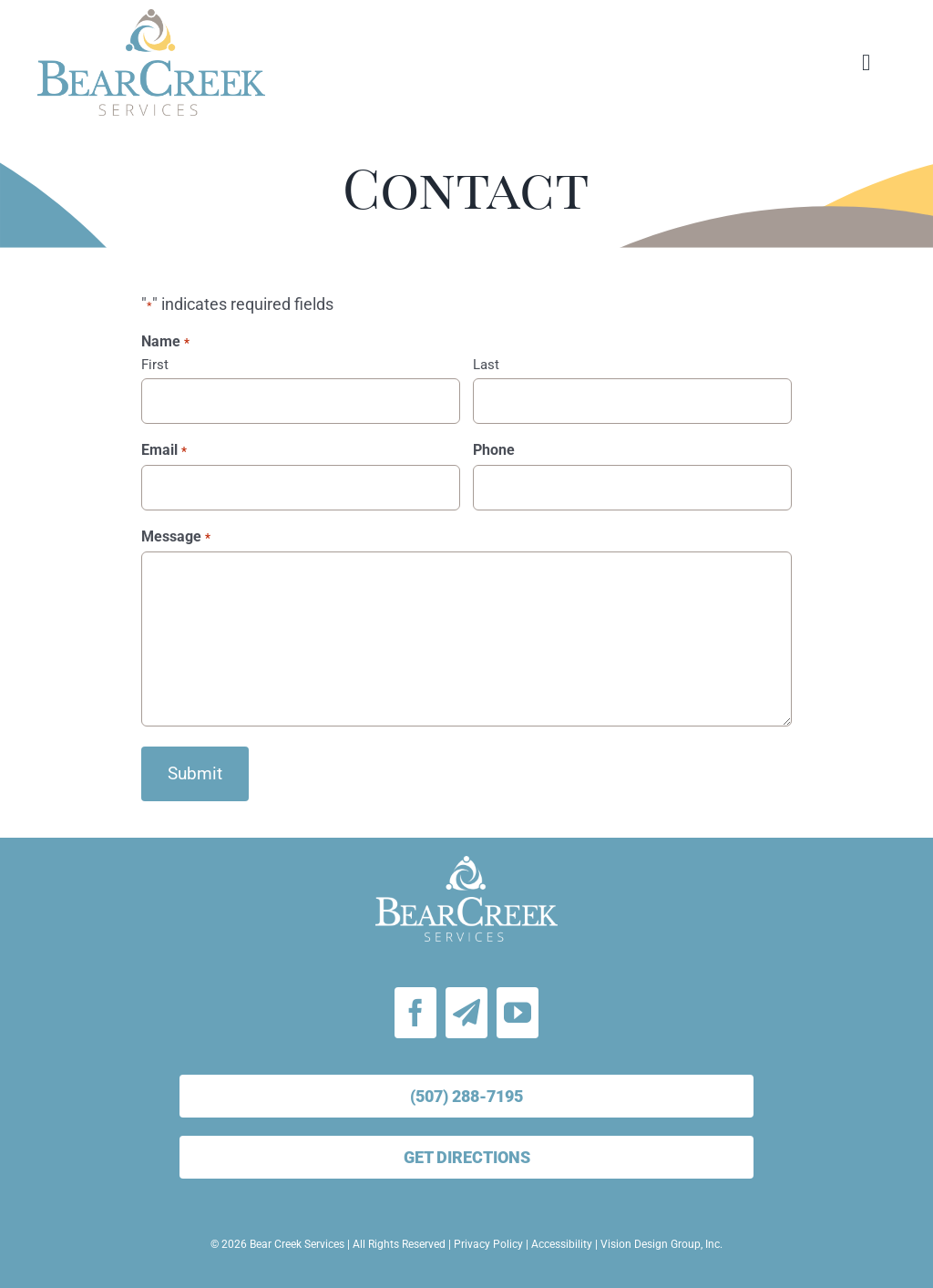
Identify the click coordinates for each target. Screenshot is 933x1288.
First (155, 364)
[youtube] (517, 1012)
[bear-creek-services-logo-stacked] (151, 16)
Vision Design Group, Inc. (661, 1244)
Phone (494, 450)
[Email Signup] (466, 1012)
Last (486, 364)
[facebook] (415, 1012)
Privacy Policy (488, 1244)
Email (163, 450)
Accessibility (561, 1244)
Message (175, 537)
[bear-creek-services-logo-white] (466, 863)
